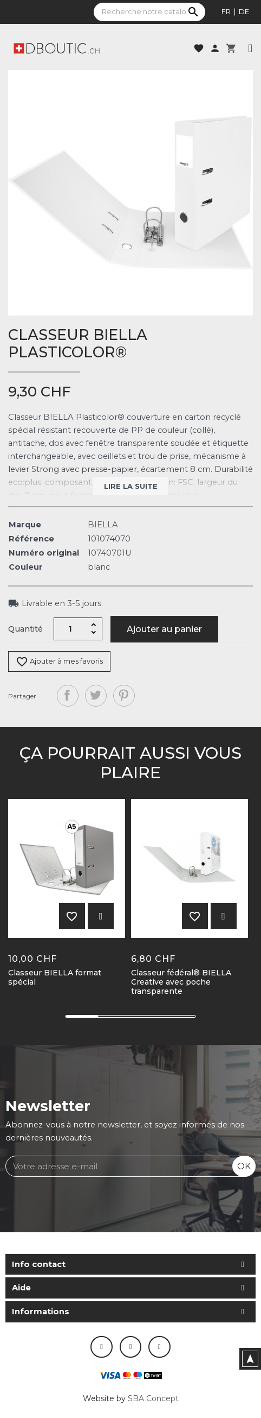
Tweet (95, 695)
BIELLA (103, 525)
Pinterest (124, 695)
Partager (67, 695)
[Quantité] (70, 629)
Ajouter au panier (164, 629)
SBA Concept (153, 1398)
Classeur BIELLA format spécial (54, 977)
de (244, 11)
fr (226, 11)
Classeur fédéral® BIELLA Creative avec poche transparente (181, 981)
